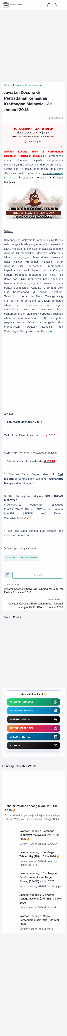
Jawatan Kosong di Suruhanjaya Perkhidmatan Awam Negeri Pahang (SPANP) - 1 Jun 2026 (38, 877)
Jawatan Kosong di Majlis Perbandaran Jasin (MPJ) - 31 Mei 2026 (39, 919)
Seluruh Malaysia (29, 558)
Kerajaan (11, 558)
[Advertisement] (33, 45)
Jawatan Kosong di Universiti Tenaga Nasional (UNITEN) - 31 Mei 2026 (40, 898)
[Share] (37, 574)
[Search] (56, 5)
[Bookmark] (7, 576)
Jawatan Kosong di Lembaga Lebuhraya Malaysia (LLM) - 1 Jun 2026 (39, 834)
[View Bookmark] (49, 5)
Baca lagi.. (47, 331)
